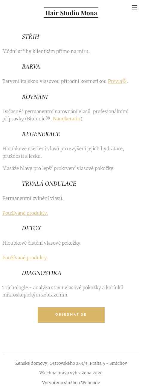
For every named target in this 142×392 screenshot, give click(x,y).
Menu (134, 7)
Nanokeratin (66, 118)
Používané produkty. (25, 213)
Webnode (90, 382)
